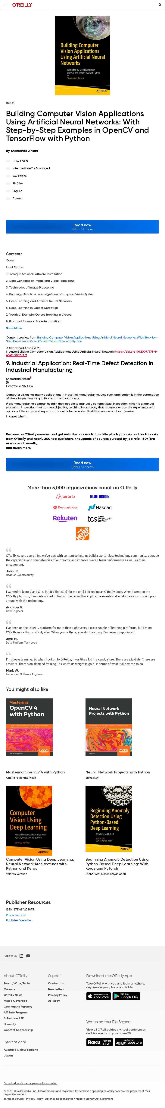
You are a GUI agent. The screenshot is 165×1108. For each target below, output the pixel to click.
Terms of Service (14, 1098)
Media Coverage (15, 1001)
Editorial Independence (59, 1098)
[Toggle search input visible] (160, 4)
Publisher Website (18, 920)
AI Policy (54, 1001)
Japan (8, 1055)
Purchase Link (15, 915)
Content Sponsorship (18, 1030)
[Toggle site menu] (4, 4)
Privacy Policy (57, 995)
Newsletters (56, 989)
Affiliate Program (16, 1012)
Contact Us (56, 983)
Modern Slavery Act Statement (94, 1098)
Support (55, 975)
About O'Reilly (15, 975)
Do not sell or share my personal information (30, 1083)
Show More (14, 328)
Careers (9, 989)
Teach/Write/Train (17, 983)
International (15, 1042)
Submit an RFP (14, 1018)
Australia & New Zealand (21, 1050)
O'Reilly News (13, 995)
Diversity (10, 1024)
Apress (17, 198)
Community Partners (18, 1007)
